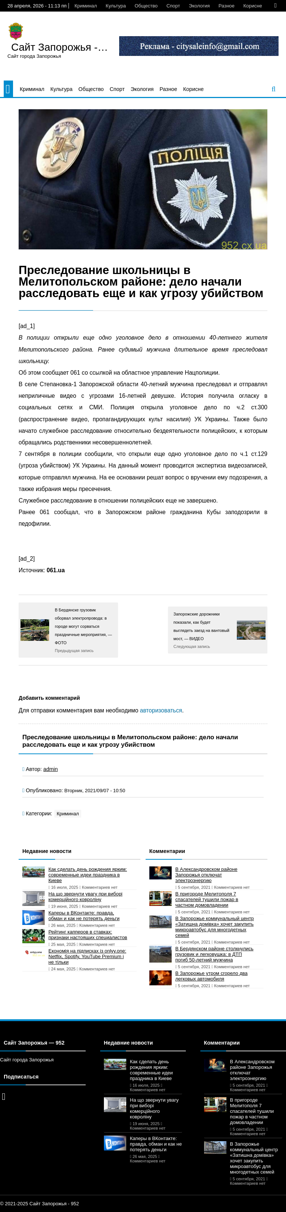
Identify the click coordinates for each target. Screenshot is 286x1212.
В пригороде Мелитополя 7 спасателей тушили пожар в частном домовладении (206, 899)
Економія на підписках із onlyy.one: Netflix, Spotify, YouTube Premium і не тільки (87, 956)
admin (50, 769)
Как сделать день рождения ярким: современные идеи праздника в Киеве (87, 874)
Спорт (173, 6)
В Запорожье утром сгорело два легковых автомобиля (211, 976)
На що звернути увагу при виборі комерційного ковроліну (85, 896)
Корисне (252, 6)
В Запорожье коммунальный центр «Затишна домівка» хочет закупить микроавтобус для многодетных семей (214, 927)
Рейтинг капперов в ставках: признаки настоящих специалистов (87, 934)
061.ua (56, 570)
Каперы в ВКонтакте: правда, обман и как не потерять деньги (84, 915)
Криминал (85, 6)
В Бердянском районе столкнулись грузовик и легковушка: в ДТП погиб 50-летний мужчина (214, 954)
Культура (116, 6)
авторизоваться (161, 710)
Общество (146, 6)
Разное (227, 6)
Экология (199, 6)
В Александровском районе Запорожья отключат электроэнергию (206, 874)
